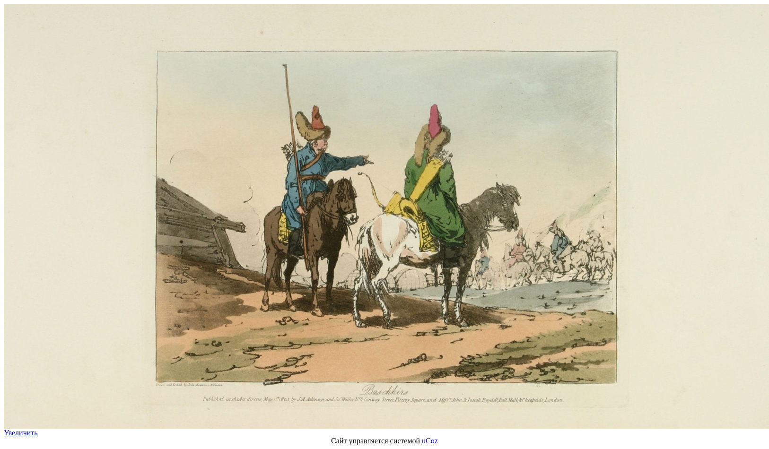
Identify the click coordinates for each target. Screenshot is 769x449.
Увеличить (21, 433)
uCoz (430, 441)
